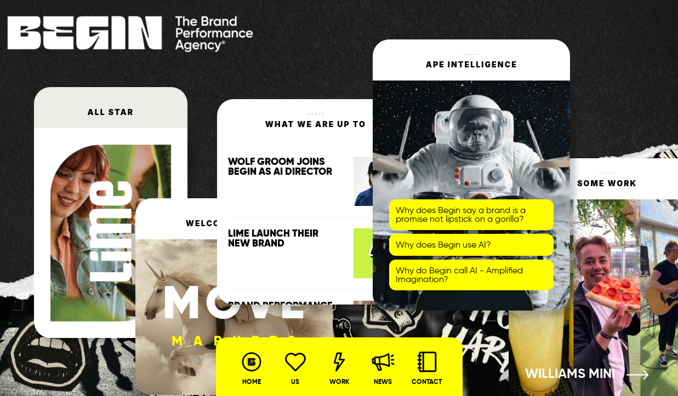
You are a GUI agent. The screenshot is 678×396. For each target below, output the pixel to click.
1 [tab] (590, 382)
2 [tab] (607, 382)
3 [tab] (623, 382)
